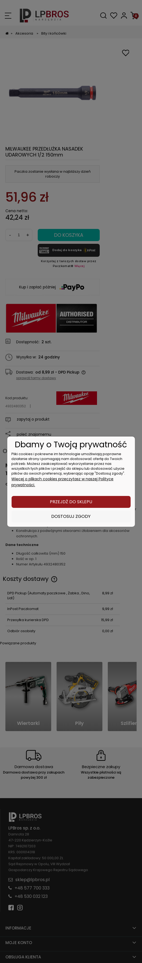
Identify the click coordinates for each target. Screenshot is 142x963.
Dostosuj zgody (71, 516)
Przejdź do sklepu (71, 502)
